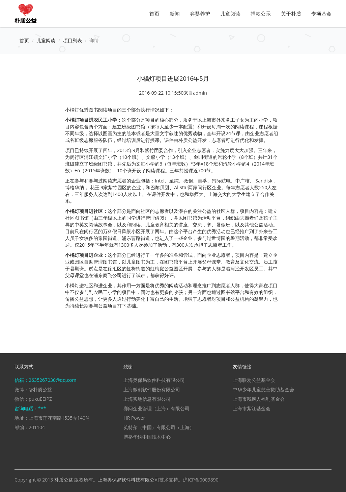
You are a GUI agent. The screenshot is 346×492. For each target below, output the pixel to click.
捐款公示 (261, 13)
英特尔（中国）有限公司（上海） (158, 427)
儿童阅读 (230, 13)
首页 (154, 13)
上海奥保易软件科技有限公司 (154, 380)
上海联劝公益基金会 (254, 380)
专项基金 (321, 13)
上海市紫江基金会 (251, 408)
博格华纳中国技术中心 (147, 437)
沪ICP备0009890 (200, 479)
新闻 (175, 13)
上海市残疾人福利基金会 (259, 399)
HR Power (134, 418)
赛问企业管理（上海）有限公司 (156, 408)
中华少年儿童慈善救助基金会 (263, 389)
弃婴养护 (200, 13)
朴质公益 (63, 479)
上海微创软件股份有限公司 (151, 389)
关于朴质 (291, 13)
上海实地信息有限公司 (147, 399)
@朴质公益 (40, 389)
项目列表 (72, 40)
